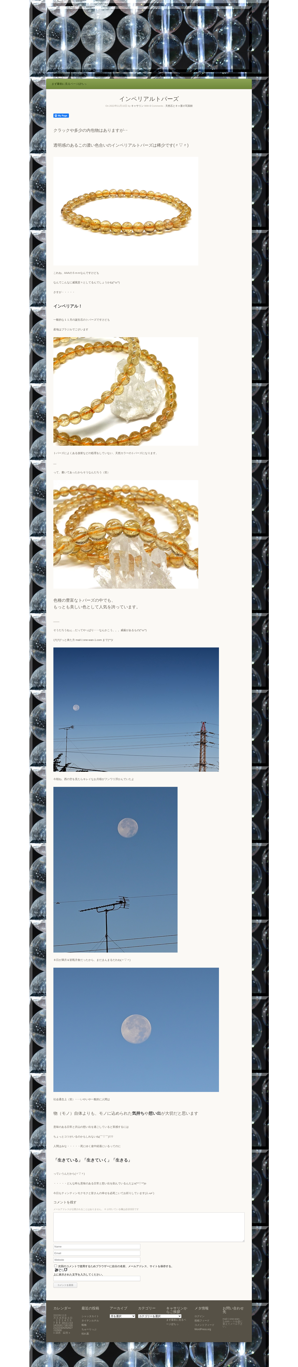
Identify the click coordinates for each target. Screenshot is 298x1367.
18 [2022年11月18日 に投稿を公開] (65, 1330)
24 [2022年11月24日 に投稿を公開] (63, 1332)
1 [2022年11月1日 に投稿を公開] (57, 1325)
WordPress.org (203, 1334)
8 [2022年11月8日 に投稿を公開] (57, 1327)
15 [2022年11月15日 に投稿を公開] (57, 1330)
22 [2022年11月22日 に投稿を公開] (57, 1332)
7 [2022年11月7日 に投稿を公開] (54, 1327)
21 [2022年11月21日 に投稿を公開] (54, 1332)
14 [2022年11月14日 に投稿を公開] (54, 1330)
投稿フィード (202, 1325)
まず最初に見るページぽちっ (69, 84)
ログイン (199, 1321)
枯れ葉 (85, 1338)
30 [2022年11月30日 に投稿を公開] (60, 1335)
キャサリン (137, 106)
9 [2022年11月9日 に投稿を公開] (59, 1327)
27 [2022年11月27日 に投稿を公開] (71, 1332)
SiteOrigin (154, 1358)
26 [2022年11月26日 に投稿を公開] (68, 1332)
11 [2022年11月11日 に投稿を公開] (65, 1327)
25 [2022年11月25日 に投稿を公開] (65, 1332)
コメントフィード (204, 1329)
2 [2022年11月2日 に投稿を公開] (59, 1325)
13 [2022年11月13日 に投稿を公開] (71, 1327)
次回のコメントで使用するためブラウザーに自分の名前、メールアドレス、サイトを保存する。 (116, 1271)
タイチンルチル (90, 1325)
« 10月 (57, 1337)
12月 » (66, 1337)
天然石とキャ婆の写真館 (179, 106)
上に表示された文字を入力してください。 (79, 1279)
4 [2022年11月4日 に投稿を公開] (65, 1325)
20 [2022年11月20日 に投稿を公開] (71, 1330)
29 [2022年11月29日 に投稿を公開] (57, 1335)
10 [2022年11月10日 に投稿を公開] (63, 1327)
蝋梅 (84, 1329)
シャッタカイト (90, 1321)
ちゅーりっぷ (89, 1334)
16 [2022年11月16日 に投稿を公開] (60, 1330)
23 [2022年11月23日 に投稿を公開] (60, 1332)
